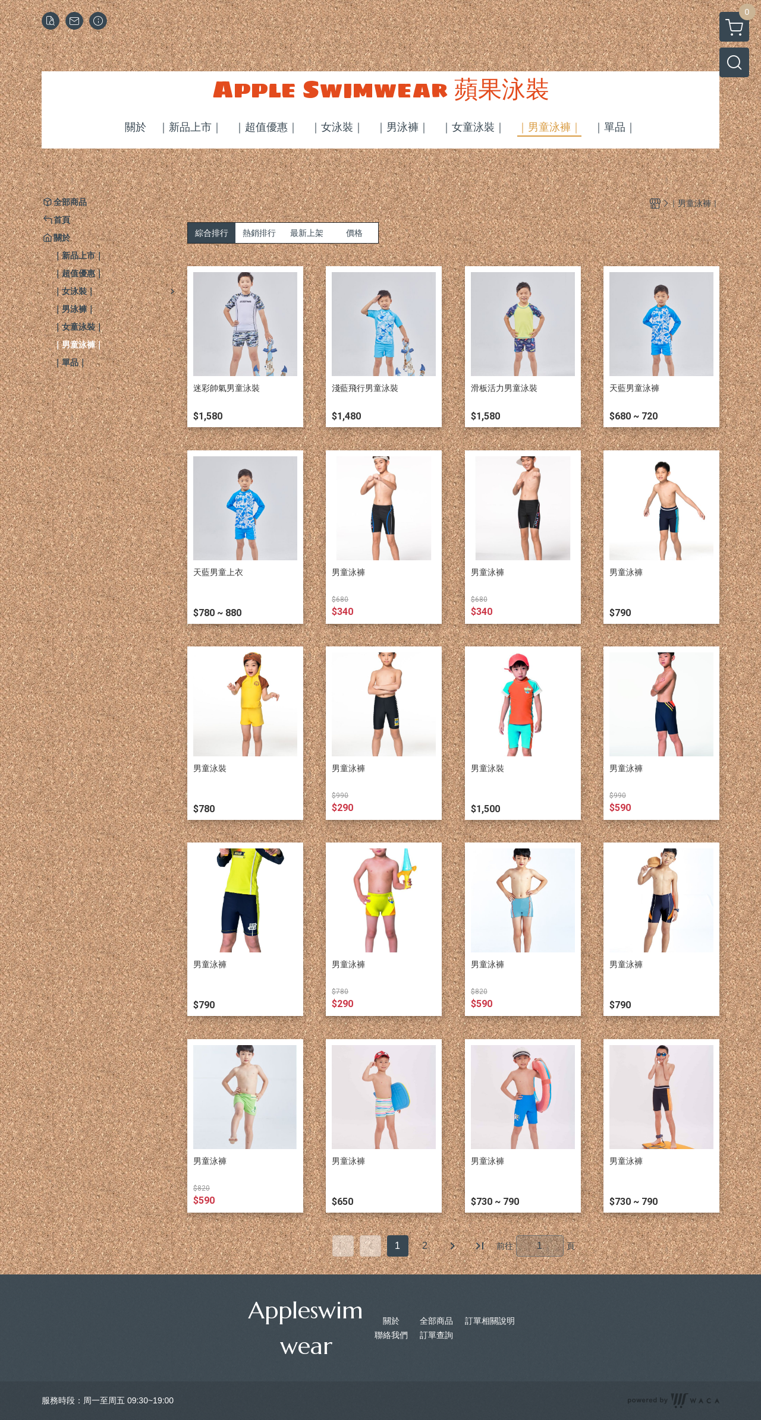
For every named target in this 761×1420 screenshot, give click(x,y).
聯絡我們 (391, 1335)
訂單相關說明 (490, 1321)
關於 (391, 1321)
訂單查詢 (436, 1335)
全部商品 (436, 1321)
